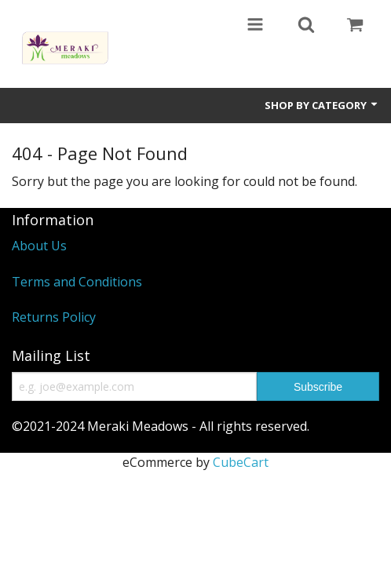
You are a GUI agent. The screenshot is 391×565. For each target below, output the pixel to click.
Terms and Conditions (77, 281)
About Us (39, 245)
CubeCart (241, 462)
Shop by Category (322, 105)
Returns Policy (54, 317)
